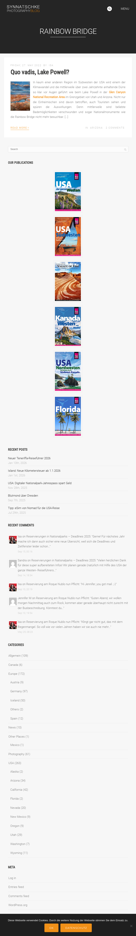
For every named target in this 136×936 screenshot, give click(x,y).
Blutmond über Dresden (23, 495)
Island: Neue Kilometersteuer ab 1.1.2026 (34, 470)
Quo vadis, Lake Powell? (40, 72)
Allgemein (14, 655)
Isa (51, 65)
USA (11, 763)
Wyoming (16, 853)
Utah (13, 835)
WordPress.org (17, 905)
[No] (131, 926)
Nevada (15, 808)
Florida (14, 798)
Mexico (14, 745)
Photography (16, 754)
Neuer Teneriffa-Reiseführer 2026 (29, 458)
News (12, 727)
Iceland (14, 700)
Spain (13, 718)
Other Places (16, 736)
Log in (12, 878)
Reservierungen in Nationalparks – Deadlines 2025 (58, 536)
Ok (51, 927)
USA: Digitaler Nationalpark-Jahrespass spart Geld (40, 483)
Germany (16, 691)
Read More (20, 127)
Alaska (14, 771)
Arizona (96, 127)
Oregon (14, 826)
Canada (13, 665)
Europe (12, 674)
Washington (17, 844)
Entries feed (16, 887)
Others (14, 709)
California (16, 789)
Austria (14, 682)
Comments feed (18, 896)
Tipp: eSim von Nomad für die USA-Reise (34, 508)
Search (109, 8)
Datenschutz (76, 927)
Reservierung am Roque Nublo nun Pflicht (52, 584)
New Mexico (18, 817)
